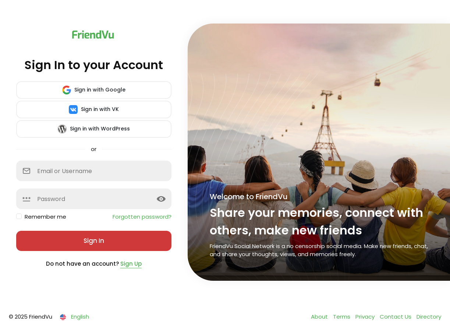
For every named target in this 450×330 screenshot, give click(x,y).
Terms (342, 316)
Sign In (94, 240)
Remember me (45, 216)
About (320, 316)
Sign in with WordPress (94, 129)
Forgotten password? (142, 216)
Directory (429, 316)
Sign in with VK (94, 109)
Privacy (365, 316)
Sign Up (131, 264)
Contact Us (396, 316)
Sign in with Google (93, 90)
